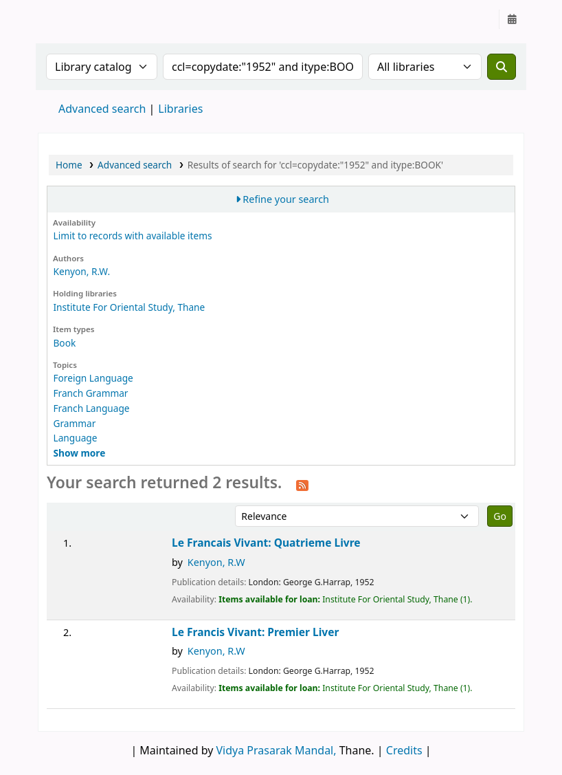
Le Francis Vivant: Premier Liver (255, 632)
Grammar (74, 423)
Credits (404, 750)
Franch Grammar (90, 393)
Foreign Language (93, 377)
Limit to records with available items (132, 235)
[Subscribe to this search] (302, 484)
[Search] (501, 67)
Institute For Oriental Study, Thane (129, 307)
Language (75, 437)
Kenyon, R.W (216, 562)
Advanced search (102, 108)
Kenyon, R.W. (81, 271)
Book (64, 342)
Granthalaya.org (72, 19)
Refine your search (286, 199)
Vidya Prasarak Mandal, (276, 750)
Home (69, 164)
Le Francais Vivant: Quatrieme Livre (266, 542)
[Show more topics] (79, 452)
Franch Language (91, 408)
